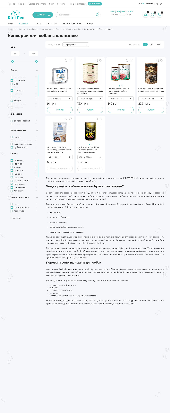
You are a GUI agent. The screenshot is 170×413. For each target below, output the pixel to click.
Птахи (37, 23)
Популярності (70, 44)
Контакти (61, 4)
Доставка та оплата (37, 4)
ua (143, 4)
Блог (51, 4)
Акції (90, 23)
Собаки (23, 23)
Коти (11, 23)
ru (140, 4)
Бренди (21, 4)
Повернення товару (77, 4)
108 (158, 44)
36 (151, 44)
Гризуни (52, 23)
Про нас (11, 4)
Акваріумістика (72, 23)
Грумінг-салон (95, 4)
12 (145, 44)
